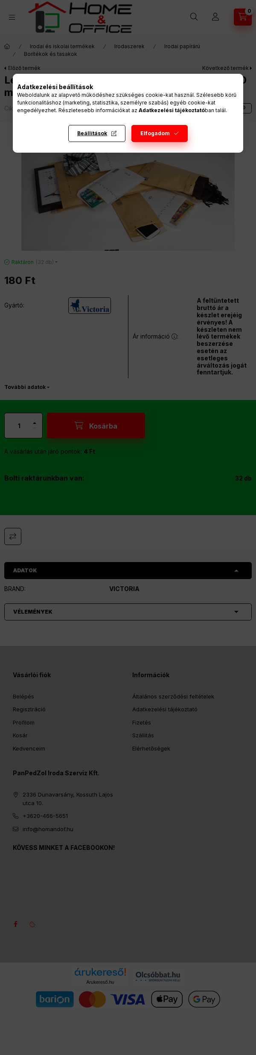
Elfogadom (155, 133)
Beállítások (92, 133)
